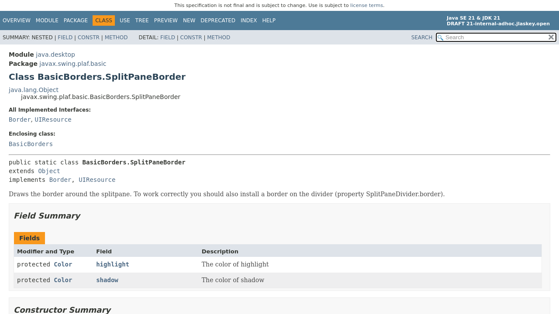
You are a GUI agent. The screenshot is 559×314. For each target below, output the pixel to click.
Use (125, 20)
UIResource (53, 119)
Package (76, 20)
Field (65, 37)
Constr (89, 37)
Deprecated (217, 20)
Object (49, 170)
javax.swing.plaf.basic (72, 63)
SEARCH (422, 37)
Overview (17, 20)
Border (20, 119)
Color (63, 264)
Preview (166, 20)
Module (47, 20)
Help (269, 20)
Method (116, 37)
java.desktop (55, 54)
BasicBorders (31, 143)
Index (249, 20)
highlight (112, 264)
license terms (366, 5)
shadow (107, 279)
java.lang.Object (34, 89)
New (189, 20)
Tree (142, 20)
